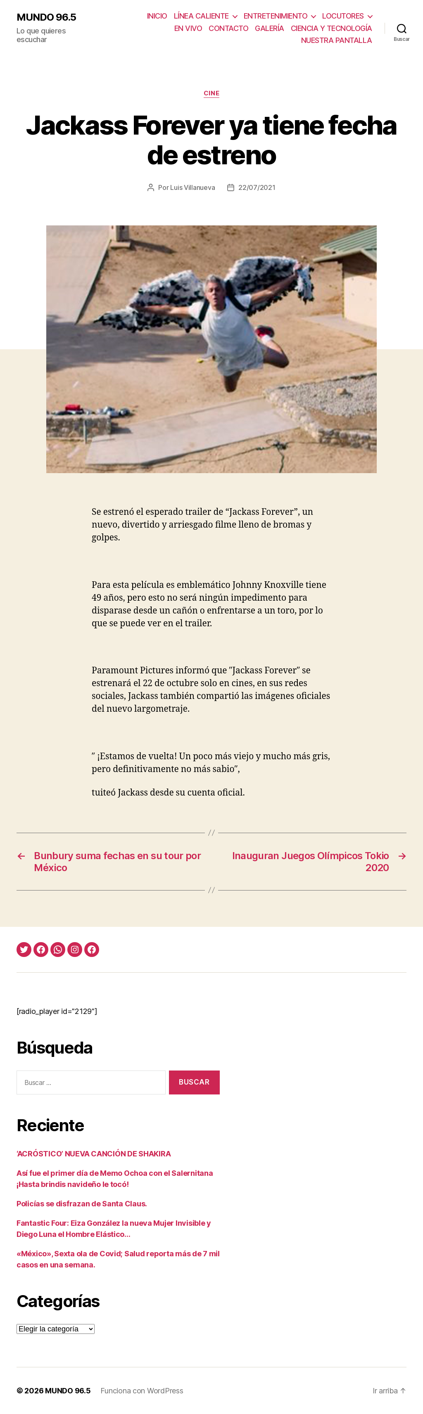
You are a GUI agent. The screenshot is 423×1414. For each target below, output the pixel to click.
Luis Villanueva (192, 187)
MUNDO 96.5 (46, 17)
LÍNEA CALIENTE (201, 16)
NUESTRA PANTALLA (336, 40)
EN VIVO (188, 28)
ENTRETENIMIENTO (276, 16)
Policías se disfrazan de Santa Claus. (82, 1203)
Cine (211, 93)
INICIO (157, 16)
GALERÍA (269, 28)
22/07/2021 (256, 187)
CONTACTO (228, 28)
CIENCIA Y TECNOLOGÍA (331, 28)
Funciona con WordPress (141, 1390)
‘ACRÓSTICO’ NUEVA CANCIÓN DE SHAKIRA (94, 1153)
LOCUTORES (343, 16)
